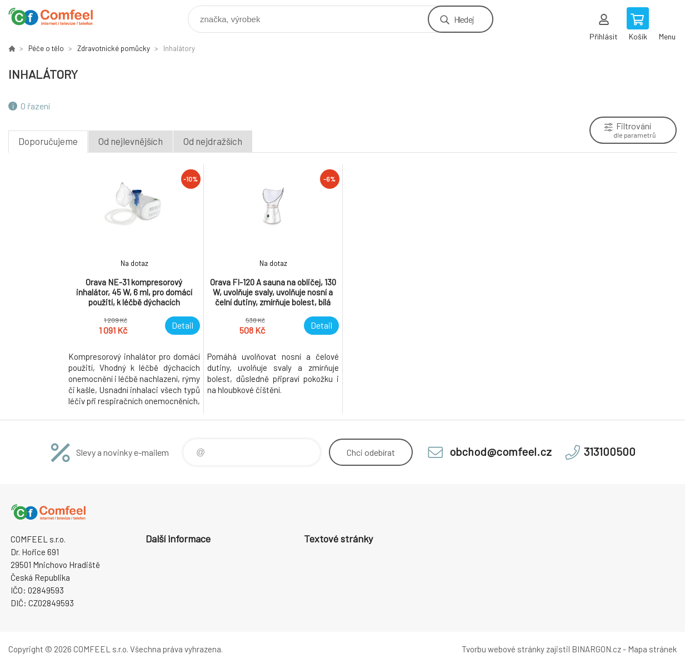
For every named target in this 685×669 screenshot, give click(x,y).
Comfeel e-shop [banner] (57, 16)
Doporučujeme (48, 141)
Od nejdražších (212, 141)
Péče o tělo (46, 48)
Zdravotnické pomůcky (113, 48)
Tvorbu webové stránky (503, 649)
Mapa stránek (652, 649)
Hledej (464, 19)
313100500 (610, 451)
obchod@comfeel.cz (500, 451)
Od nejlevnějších (130, 141)
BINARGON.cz (596, 649)
